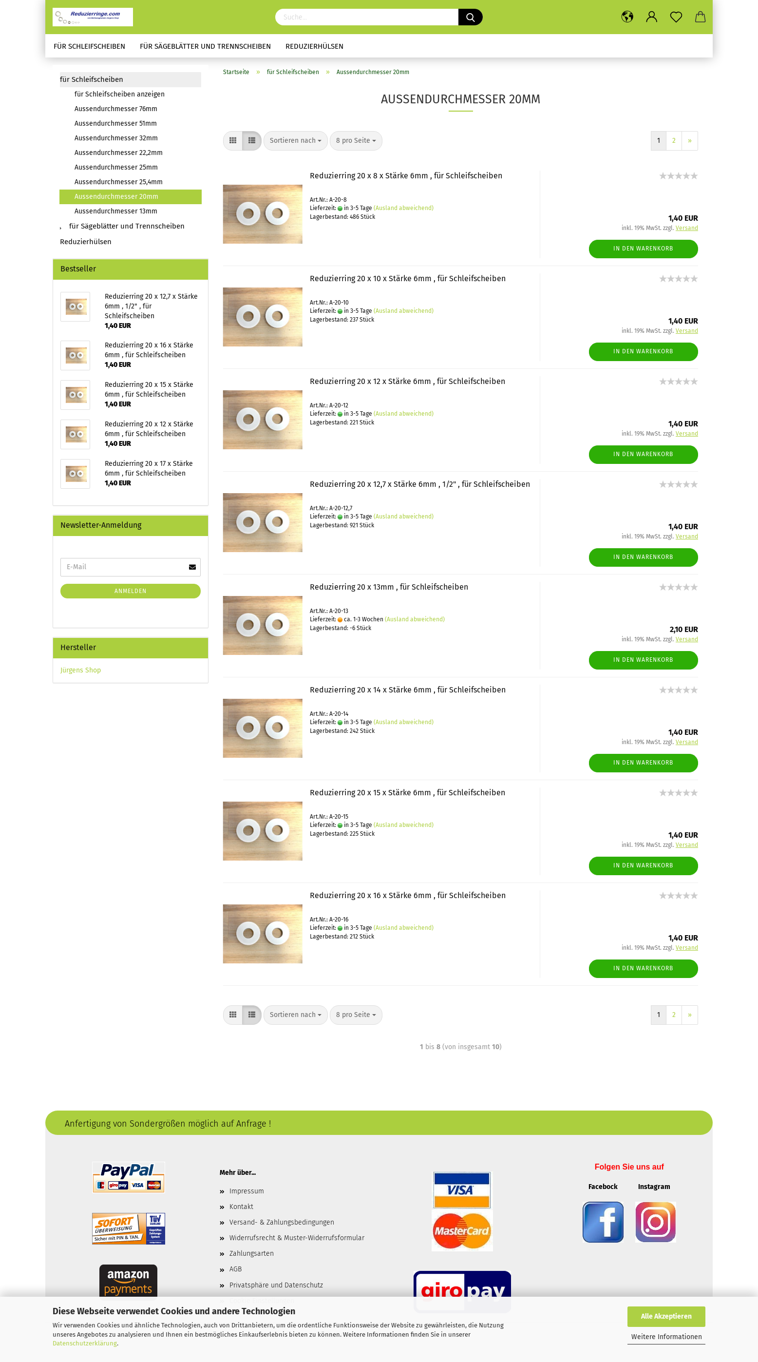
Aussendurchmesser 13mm (116, 211)
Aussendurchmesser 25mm (116, 167)
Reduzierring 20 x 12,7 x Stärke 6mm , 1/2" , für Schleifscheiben (420, 484)
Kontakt (241, 1207)
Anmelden (130, 591)
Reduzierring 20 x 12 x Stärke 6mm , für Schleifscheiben (407, 381)
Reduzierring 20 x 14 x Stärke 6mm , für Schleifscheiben (408, 689)
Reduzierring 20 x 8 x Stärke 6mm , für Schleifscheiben (406, 175)
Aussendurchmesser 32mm (116, 138)
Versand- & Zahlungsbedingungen (281, 1222)
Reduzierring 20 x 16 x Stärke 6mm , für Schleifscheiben (408, 895)
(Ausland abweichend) (404, 208)
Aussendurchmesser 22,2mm (119, 153)
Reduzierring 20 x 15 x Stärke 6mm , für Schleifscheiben (407, 792)
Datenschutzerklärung (85, 1343)
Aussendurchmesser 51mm (116, 123)
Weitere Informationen (666, 1337)
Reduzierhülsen (314, 46)
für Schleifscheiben (89, 46)
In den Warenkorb (643, 248)
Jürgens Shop (80, 670)
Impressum (246, 1191)
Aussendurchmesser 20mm (116, 196)
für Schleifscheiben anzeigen (120, 94)
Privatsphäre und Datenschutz (276, 1285)
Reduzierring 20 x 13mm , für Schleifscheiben (389, 587)
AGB (235, 1269)
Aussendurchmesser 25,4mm (119, 182)
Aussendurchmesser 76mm (116, 109)
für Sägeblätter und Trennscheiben (205, 46)
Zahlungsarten (251, 1253)
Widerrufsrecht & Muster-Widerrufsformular (296, 1238)
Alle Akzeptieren (666, 1316)
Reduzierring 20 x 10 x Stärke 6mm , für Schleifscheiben (408, 278)
